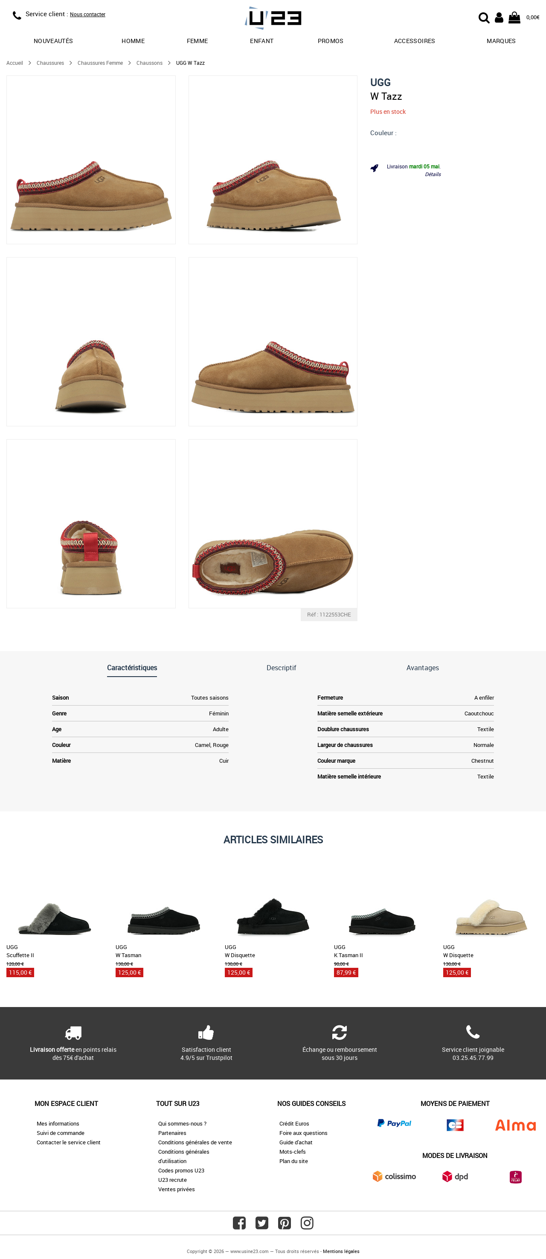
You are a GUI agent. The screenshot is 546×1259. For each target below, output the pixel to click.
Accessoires (415, 41)
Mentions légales (341, 1251)
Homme (133, 41)
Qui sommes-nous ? (182, 1123)
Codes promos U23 (181, 1170)
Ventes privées (176, 1189)
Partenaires (172, 1133)
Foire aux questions (303, 1133)
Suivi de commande (60, 1133)
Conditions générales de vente (195, 1142)
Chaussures (50, 62)
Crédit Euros (294, 1123)
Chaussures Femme (100, 62)
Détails (433, 174)
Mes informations (58, 1123)
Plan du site (293, 1161)
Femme (197, 41)
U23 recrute (172, 1180)
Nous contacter (87, 14)
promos (331, 41)
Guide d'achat (296, 1142)
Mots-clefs (292, 1151)
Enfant (261, 41)
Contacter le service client (69, 1142)
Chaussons (149, 62)
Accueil (14, 62)
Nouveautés (53, 41)
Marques (501, 41)
